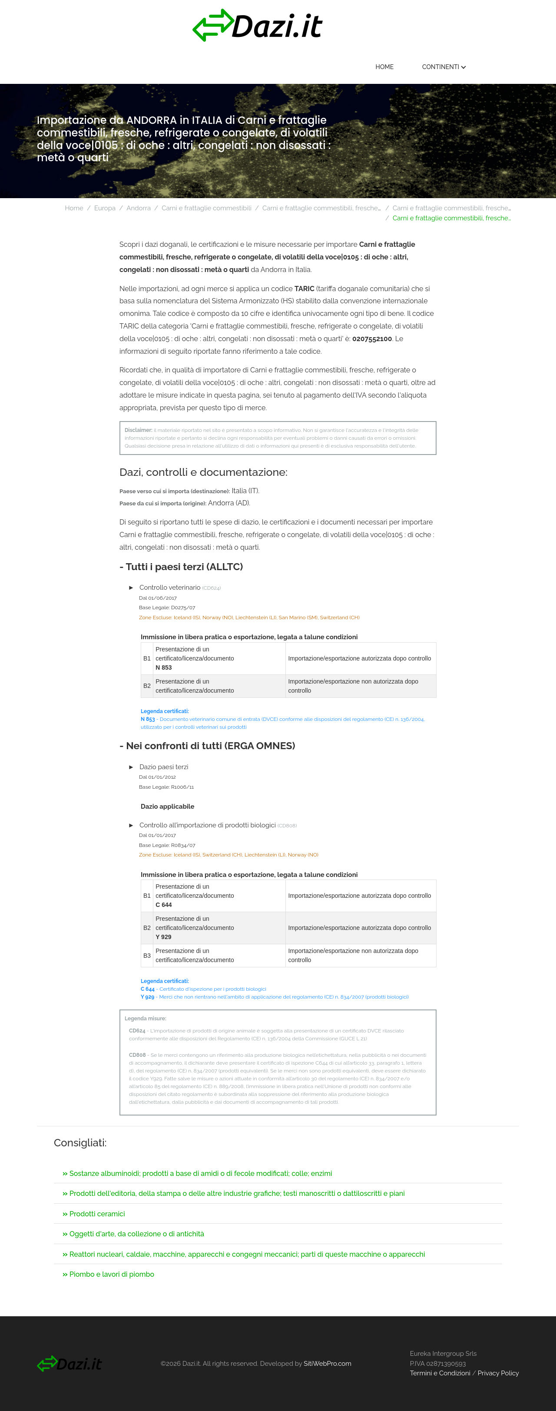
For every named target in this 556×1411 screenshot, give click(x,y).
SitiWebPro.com (327, 1364)
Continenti (483, 66)
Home (424, 66)
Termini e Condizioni (440, 1373)
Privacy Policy (498, 1373)
